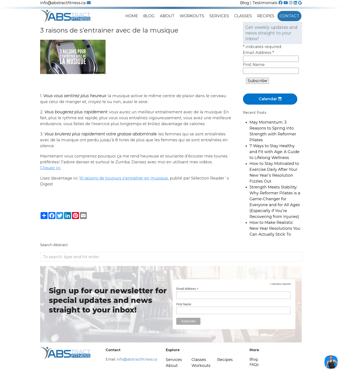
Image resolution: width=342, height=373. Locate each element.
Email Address (258, 52)
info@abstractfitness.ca (65, 2)
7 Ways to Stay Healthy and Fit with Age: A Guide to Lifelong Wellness (274, 151)
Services (219, 16)
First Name (254, 64)
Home (131, 16)
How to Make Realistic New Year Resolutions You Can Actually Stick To (275, 228)
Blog (244, 2)
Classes (243, 16)
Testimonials (264, 2)
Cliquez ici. (50, 168)
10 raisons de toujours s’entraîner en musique (123, 178)
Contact (289, 16)
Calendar (270, 99)
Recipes (265, 16)
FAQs (254, 365)
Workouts (192, 16)
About (167, 16)
